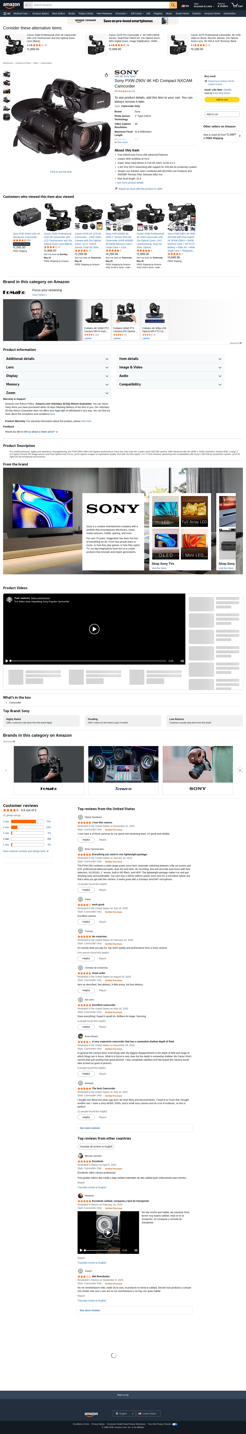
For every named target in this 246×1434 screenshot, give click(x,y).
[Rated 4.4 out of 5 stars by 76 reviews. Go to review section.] (126, 335)
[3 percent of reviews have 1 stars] (27, 844)
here (52, 414)
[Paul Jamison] (22, 598)
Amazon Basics (40, 13)
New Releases (104, 13)
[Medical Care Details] (29, 13)
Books (72, 13)
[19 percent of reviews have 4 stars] (27, 827)
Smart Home (182, 13)
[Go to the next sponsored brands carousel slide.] (240, 770)
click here (86, 421)
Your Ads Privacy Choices (159, 1424)
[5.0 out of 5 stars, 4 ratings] (144, 250)
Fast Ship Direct (221, 93)
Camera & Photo (23, 63)
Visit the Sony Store (125, 76)
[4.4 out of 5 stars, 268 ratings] (22, 240)
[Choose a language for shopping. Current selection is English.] (121, 1413)
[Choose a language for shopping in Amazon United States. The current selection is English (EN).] (185, 5)
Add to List (212, 114)
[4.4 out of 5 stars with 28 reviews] (135, 45)
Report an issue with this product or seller (139, 188)
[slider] (102, 1250)
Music (169, 13)
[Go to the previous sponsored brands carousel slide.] (6, 770)
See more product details (130, 182)
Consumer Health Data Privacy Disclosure (126, 1424)
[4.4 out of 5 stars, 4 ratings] (175, 253)
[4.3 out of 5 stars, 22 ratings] (83, 250)
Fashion (196, 13)
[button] (7, 13)
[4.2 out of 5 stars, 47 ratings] (52, 247)
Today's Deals (85, 13)
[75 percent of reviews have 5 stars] (27, 821)
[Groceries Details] (127, 13)
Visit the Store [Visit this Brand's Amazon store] (159, 568)
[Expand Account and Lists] (213, 6)
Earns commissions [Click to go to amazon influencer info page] (40, 598)
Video (35, 63)
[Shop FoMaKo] (39, 295)
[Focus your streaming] (47, 290)
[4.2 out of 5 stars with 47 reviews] (53, 45)
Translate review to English (92, 1187)
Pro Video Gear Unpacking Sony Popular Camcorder (42, 601)
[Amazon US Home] (91, 1414)
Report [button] (102, 839)
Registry (158, 13)
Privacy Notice (98, 1424)
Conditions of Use (81, 1424)
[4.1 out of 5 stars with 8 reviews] (217, 45)
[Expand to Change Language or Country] (133, 1414)
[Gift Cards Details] (143, 13)
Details (227, 89)
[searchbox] (100, 5)
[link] (53, 49)
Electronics (8, 63)
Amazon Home (212, 13)
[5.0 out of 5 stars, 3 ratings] (113, 250)
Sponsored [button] (236, 343)
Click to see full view (61, 171)
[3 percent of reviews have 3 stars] (27, 833)
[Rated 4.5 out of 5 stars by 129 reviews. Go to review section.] (97, 335)
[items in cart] (237, 5)
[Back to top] (123, 1398)
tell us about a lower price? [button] (41, 431)
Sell (148, 13)
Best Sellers (58, 13)
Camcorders (46, 63)
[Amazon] (12, 5)
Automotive (229, 13)
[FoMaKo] (14, 292)
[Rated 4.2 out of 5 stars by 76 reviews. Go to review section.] (155, 335)
